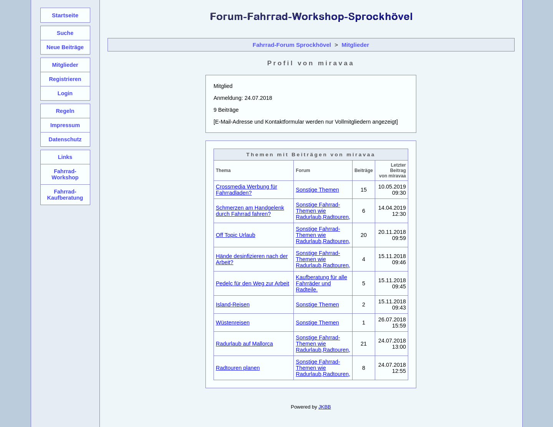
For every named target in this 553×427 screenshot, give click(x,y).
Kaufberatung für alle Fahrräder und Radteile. (321, 283)
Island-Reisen (233, 304)
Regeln (65, 111)
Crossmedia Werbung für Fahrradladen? (246, 190)
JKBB (324, 407)
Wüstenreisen (233, 322)
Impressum (65, 125)
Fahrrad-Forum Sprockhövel (292, 44)
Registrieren (65, 79)
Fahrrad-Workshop (64, 174)
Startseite (65, 15)
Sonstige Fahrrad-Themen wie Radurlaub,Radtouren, (323, 211)
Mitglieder (355, 44)
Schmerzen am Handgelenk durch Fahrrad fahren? (250, 211)
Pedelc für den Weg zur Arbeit (252, 283)
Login (65, 93)
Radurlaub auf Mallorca (244, 344)
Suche (65, 33)
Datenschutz (65, 139)
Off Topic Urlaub (235, 235)
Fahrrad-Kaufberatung (65, 195)
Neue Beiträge (65, 47)
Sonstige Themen (317, 190)
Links (65, 157)
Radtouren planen (238, 368)
